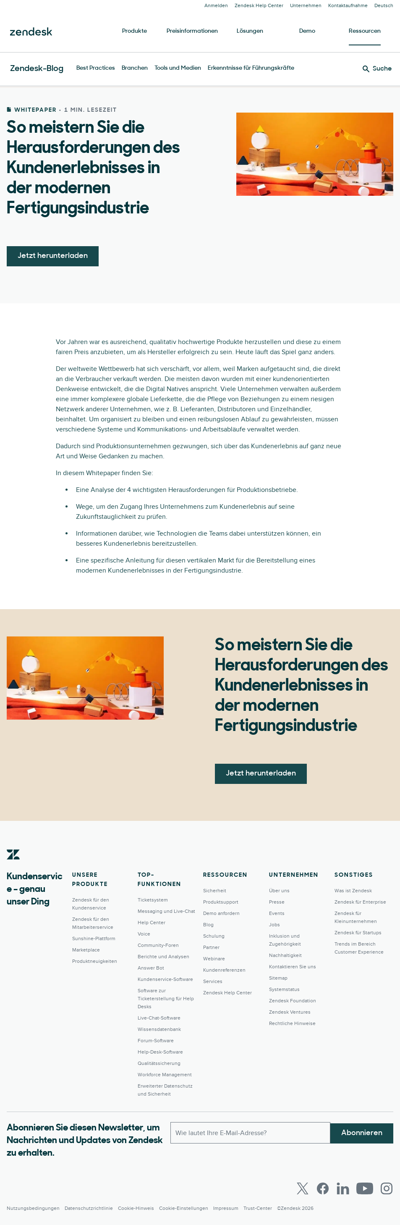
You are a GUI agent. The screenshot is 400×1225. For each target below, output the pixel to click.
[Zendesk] (13, 867)
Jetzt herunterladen (53, 256)
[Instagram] (386, 1188)
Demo (307, 31)
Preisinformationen (192, 31)
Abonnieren (361, 1132)
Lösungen (250, 31)
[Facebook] (322, 1188)
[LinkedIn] (343, 1188)
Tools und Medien (177, 68)
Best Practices (95, 68)
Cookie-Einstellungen (183, 1208)
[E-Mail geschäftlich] (250, 1132)
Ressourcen (365, 31)
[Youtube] (364, 1188)
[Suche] (377, 69)
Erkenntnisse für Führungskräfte (251, 68)
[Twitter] (302, 1188)
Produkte (134, 31)
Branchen (135, 68)
